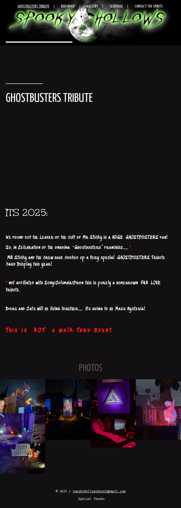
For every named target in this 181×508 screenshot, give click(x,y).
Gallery (92, 6)
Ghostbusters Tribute (33, 6)
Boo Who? (68, 6)
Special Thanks (91, 499)
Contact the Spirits (149, 6)
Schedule (116, 6)
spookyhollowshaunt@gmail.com (99, 491)
